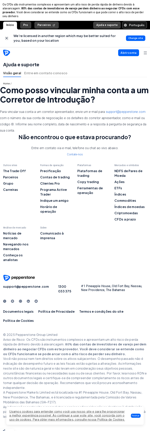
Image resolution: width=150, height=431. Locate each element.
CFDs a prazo (125, 221)
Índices (120, 196)
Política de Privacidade (56, 313)
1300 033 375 (64, 290)
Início (10, 25)
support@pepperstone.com (126, 114)
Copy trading (88, 184)
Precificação (50, 173)
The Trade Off (14, 173)
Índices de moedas (129, 209)
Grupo (8, 185)
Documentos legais (18, 313)
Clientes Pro (50, 185)
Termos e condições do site (101, 313)
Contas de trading (55, 179)
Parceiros (47, 26)
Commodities (125, 202)
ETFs (118, 190)
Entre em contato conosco (45, 75)
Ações (119, 184)
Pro (25, 25)
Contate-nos (75, 156)
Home (6, 85)
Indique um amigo (54, 202)
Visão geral (12, 75)
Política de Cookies (18, 322)
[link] (7, 40)
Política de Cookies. (111, 419)
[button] (136, 416)
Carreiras (10, 191)
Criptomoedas (126, 215)
